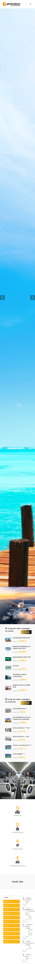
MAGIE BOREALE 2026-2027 (22, 657)
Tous (26, 632)
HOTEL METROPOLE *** (20, 709)
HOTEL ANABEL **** (19, 754)
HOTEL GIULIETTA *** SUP (21, 737)
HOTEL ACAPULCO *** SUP (21, 728)
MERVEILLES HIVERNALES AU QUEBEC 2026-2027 (21, 647)
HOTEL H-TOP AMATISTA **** (22, 745)
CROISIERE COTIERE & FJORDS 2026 (20, 675)
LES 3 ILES (16, 666)
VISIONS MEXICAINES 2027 (21, 638)
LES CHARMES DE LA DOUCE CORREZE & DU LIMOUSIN (21, 718)
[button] (2, 297)
